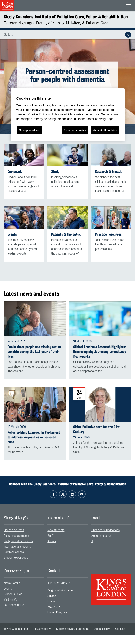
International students (17, 546)
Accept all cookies (105, 130)
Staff (50, 535)
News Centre (12, 583)
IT (92, 541)
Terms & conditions (16, 628)
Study (55, 171)
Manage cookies (29, 130)
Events (12, 234)
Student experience (16, 557)
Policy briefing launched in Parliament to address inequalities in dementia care (34, 437)
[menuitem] (24, 530)
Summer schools (14, 552)
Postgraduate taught (16, 535)
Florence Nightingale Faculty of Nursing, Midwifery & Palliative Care (56, 23)
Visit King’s (10, 599)
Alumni (51, 541)
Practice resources (108, 234)
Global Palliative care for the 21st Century (96, 429)
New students (55, 530)
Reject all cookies (75, 130)
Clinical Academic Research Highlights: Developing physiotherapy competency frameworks (99, 351)
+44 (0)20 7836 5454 (60, 583)
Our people (15, 171)
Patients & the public (66, 234)
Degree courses (14, 530)
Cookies (120, 628)
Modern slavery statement (72, 628)
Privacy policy (42, 628)
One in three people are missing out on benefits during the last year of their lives (34, 351)
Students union (13, 594)
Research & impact (108, 171)
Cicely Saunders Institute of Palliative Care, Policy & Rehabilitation (66, 17)
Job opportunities (14, 604)
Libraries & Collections (105, 530)
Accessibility (102, 628)
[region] (68, 114)
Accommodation (101, 535)
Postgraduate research (18, 541)
